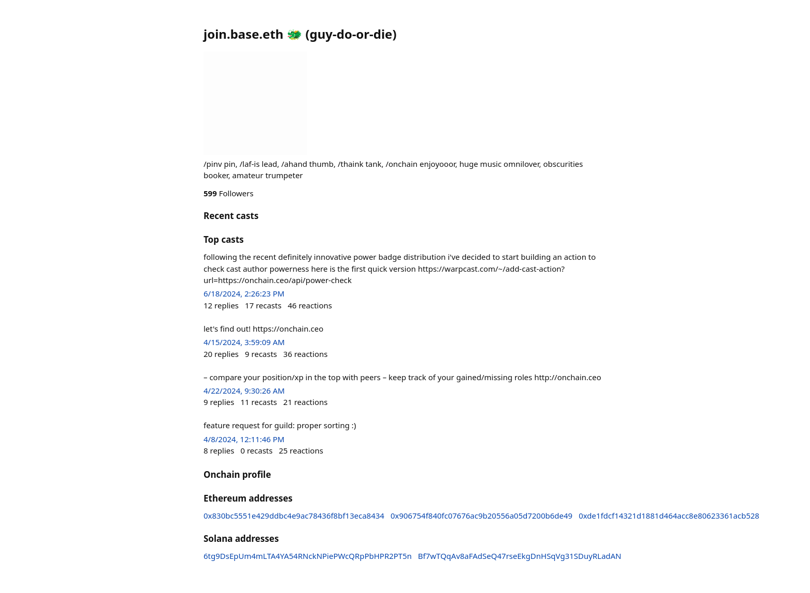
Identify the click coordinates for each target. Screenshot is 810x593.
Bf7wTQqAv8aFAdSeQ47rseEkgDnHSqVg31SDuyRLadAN (519, 556)
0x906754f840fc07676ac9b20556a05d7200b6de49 (481, 515)
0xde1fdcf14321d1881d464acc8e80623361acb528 (669, 515)
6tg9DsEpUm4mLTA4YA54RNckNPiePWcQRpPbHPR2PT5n (308, 556)
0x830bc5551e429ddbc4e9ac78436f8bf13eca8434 (294, 515)
